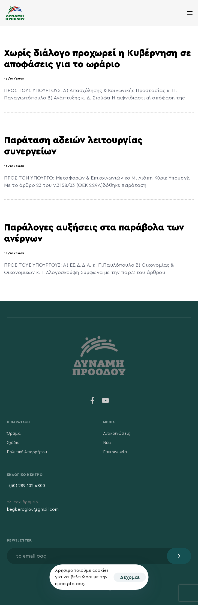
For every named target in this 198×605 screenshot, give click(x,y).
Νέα (107, 443)
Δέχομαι (130, 577)
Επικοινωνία (115, 452)
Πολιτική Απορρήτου (27, 452)
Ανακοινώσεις (116, 433)
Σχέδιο (13, 443)
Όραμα (14, 433)
